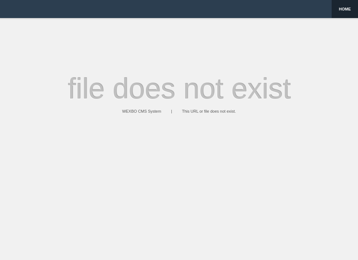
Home (345, 9)
